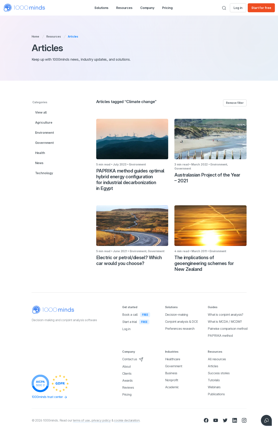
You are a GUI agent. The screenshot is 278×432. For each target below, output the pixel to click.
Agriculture (43, 122)
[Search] (224, 7)
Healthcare (172, 359)
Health (40, 153)
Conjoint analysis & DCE (181, 322)
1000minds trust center (50, 397)
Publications (216, 394)
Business (171, 373)
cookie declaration (126, 420)
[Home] (24, 7)
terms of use (81, 420)
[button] (97, 8)
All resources (217, 359)
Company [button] (151, 8)
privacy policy (101, 420)
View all (41, 112)
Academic (172, 387)
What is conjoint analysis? (225, 315)
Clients (127, 373)
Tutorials (214, 380)
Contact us (132, 359)
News (39, 163)
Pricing (174, 8)
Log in (238, 8)
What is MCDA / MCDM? (225, 322)
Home (35, 36)
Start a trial (135, 322)
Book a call (136, 315)
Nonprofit (171, 380)
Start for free (261, 8)
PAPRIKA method (220, 336)
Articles (213, 366)
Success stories (219, 373)
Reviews (128, 387)
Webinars (214, 387)
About (126, 366)
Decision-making (176, 315)
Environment (44, 133)
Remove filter (234, 102)
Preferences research (180, 329)
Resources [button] (124, 8)
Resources (53, 36)
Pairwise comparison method (228, 329)
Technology (44, 173)
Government (44, 143)
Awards (127, 380)
